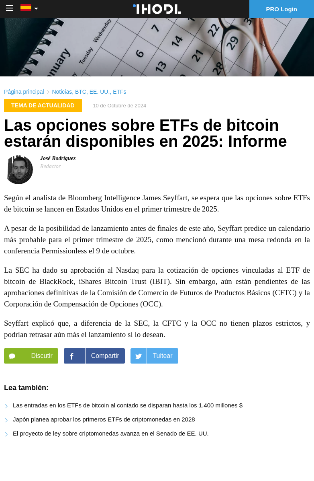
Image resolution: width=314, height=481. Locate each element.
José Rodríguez (57, 158)
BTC (80, 91)
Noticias (62, 91)
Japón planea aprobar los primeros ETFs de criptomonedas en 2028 (104, 419)
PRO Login (282, 9)
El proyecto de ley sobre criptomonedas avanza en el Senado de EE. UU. (111, 433)
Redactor (50, 166)
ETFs (119, 91)
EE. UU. (100, 91)
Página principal (24, 91)
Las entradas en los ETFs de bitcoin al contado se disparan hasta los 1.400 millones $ (128, 405)
